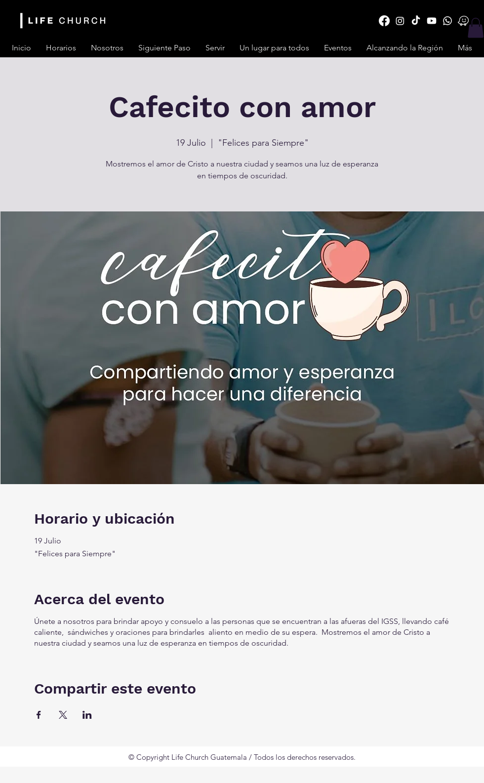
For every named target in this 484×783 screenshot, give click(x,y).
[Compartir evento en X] (63, 715)
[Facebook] (384, 20)
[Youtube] (431, 20)
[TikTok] (415, 20)
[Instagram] (400, 20)
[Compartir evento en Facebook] (38, 715)
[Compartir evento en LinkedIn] (87, 715)
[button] (215, 48)
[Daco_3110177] (463, 20)
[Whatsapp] (447, 20)
